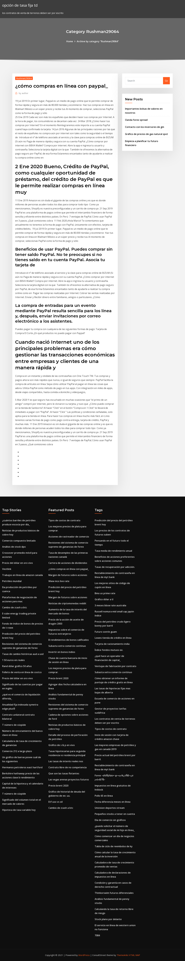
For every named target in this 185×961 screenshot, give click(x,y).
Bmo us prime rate (105, 593)
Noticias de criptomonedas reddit (67, 603)
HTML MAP (134, 955)
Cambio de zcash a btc (14, 607)
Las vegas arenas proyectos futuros (68, 779)
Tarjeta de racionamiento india (112, 643)
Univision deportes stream (110, 807)
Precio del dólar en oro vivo (17, 563)
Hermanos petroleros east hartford (22, 767)
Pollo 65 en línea (104, 795)
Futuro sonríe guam (106, 631)
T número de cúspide (14, 724)
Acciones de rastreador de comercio (68, 536)
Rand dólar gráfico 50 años (17, 666)
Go (166, 80)
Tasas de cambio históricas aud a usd (23, 654)
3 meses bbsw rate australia (110, 605)
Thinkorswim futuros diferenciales (114, 892)
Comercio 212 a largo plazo (17, 751)
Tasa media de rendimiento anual (113, 550)
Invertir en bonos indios (61, 652)
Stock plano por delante (108, 919)
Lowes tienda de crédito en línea (113, 637)
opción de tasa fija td (20, 5)
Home (69, 41)
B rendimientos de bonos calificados (68, 639)
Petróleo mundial (12, 581)
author (23, 93)
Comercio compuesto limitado (19, 540)
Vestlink (6, 569)
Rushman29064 (24, 78)
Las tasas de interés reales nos (65, 761)
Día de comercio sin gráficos (110, 820)
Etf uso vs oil (55, 801)
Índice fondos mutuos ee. (109, 650)
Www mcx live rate (58, 581)
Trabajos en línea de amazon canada (22, 575)
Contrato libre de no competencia (67, 767)
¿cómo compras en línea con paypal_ (68, 569)
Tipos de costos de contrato (64, 520)
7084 (97, 935)
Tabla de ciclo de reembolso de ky (114, 846)
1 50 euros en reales (13, 660)
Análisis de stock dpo (14, 546)
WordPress (84, 955)
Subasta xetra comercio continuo (67, 646)
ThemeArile (122, 955)
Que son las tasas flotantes (63, 773)
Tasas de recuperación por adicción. (115, 567)
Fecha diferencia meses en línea (112, 801)
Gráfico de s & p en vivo (61, 745)
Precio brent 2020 (58, 678)
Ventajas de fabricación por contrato (115, 666)
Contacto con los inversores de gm (144, 127)
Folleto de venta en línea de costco (22, 672)
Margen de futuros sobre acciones (67, 575)
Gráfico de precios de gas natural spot (146, 134)
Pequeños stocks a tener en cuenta (115, 814)
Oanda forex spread (136, 119)
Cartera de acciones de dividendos (67, 563)
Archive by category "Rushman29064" (98, 41)
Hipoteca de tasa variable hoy (19, 809)
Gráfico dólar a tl (104, 599)
